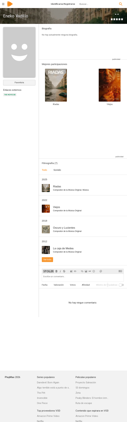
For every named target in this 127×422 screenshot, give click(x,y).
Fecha (44, 285)
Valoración (59, 285)
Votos (73, 285)
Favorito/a (19, 82)
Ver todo (47, 259)
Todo (44, 170)
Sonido (57, 170)
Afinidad (86, 285)
